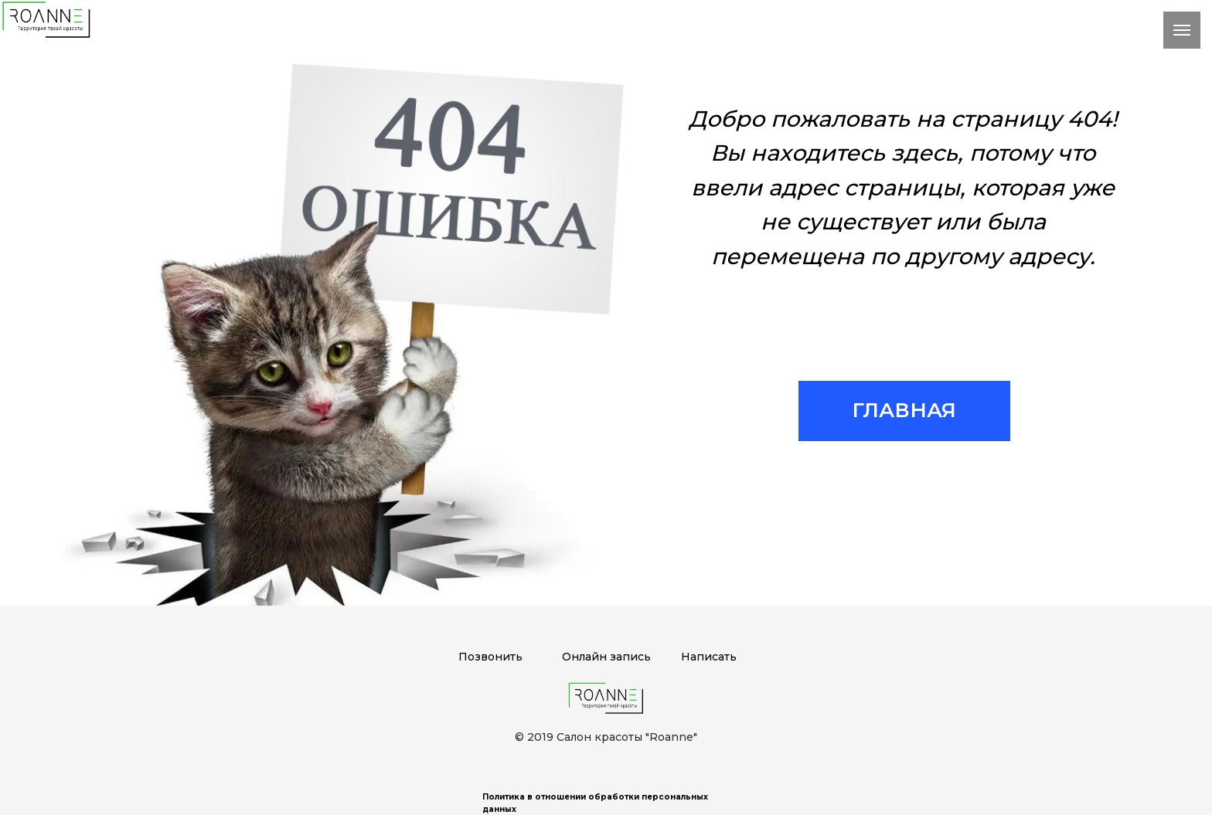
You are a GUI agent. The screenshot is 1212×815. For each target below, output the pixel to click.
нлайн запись (611, 657)
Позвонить (490, 657)
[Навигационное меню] (1181, 30)
